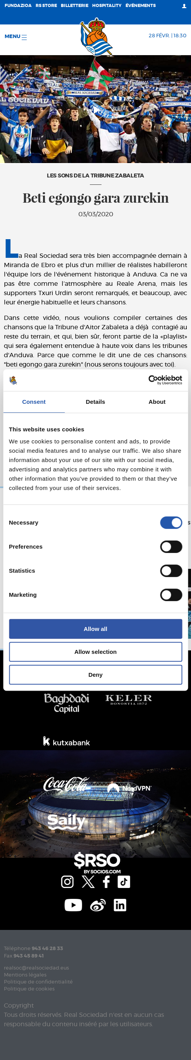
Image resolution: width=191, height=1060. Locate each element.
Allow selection (95, 651)
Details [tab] (95, 401)
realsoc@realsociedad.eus (36, 968)
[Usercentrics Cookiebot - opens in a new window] (148, 380)
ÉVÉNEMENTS (141, 5)
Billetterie (74, 5)
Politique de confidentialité (38, 982)
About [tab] (157, 401)
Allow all (95, 629)
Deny (95, 674)
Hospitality (107, 5)
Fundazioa (18, 5)
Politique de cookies (29, 989)
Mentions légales (25, 975)
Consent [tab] (34, 401)
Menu (16, 37)
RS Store (46, 5)
